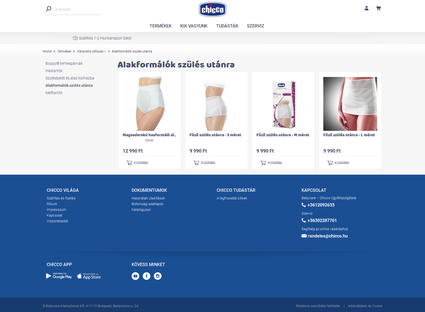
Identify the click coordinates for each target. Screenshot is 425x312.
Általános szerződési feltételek (318, 306)
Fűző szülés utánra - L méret (349, 135)
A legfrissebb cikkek (232, 198)
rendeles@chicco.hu (325, 236)
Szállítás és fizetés (61, 198)
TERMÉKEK (161, 26)
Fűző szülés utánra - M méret (282, 135)
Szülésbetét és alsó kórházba (69, 78)
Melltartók (54, 93)
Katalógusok (141, 210)
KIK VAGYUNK (193, 26)
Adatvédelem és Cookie (365, 306)
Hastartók (54, 71)
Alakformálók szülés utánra (69, 85)
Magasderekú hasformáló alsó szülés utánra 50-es (169, 135)
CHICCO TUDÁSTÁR (236, 191)
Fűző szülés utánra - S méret (215, 135)
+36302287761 (319, 220)
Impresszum (56, 210)
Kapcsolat (54, 215)
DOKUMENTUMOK (149, 191)
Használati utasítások (148, 198)
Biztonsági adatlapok (147, 204)
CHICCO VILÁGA (63, 191)
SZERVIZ (255, 26)
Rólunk (52, 204)
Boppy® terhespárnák (64, 63)
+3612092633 (318, 205)
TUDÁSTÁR (227, 26)
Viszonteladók (57, 221)
